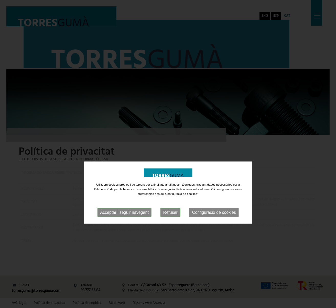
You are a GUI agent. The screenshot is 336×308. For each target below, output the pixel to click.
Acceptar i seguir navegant (124, 226)
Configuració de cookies (214, 226)
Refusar (170, 226)
